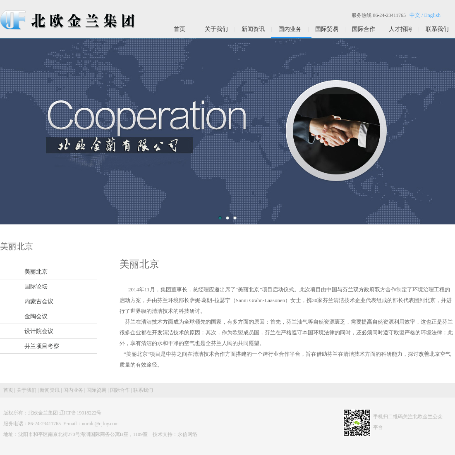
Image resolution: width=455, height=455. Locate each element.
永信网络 (187, 434)
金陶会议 (36, 316)
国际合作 (363, 29)
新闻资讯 (253, 29)
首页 (179, 29)
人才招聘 (400, 29)
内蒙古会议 (38, 301)
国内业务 (290, 29)
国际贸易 (326, 29)
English (432, 15)
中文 (415, 15)
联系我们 (437, 29)
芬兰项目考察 (41, 346)
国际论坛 (36, 286)
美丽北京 (36, 272)
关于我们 (216, 29)
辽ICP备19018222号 (80, 413)
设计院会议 (38, 331)
